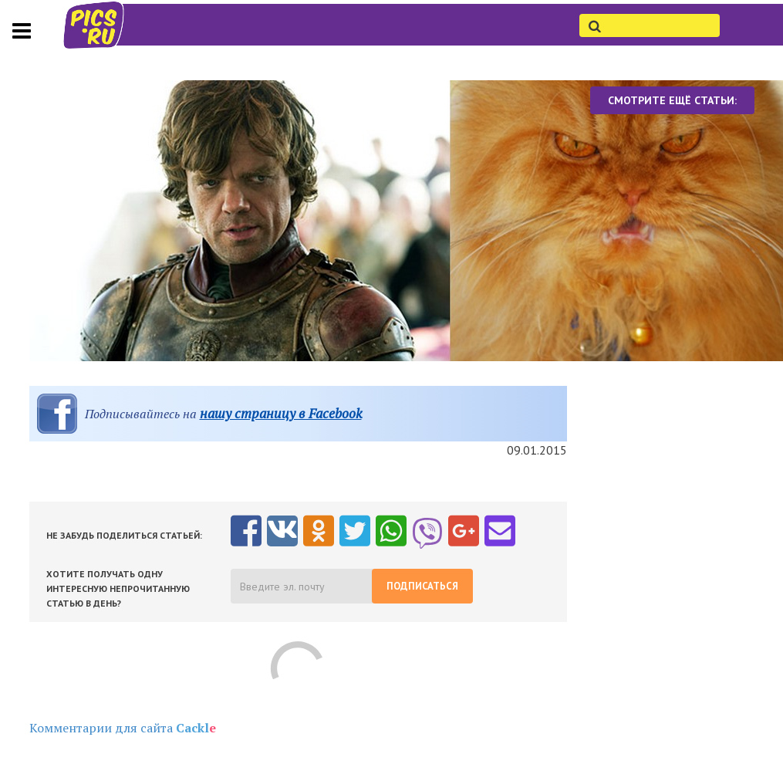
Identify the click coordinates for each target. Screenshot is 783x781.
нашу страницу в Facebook (281, 413)
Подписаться (422, 586)
